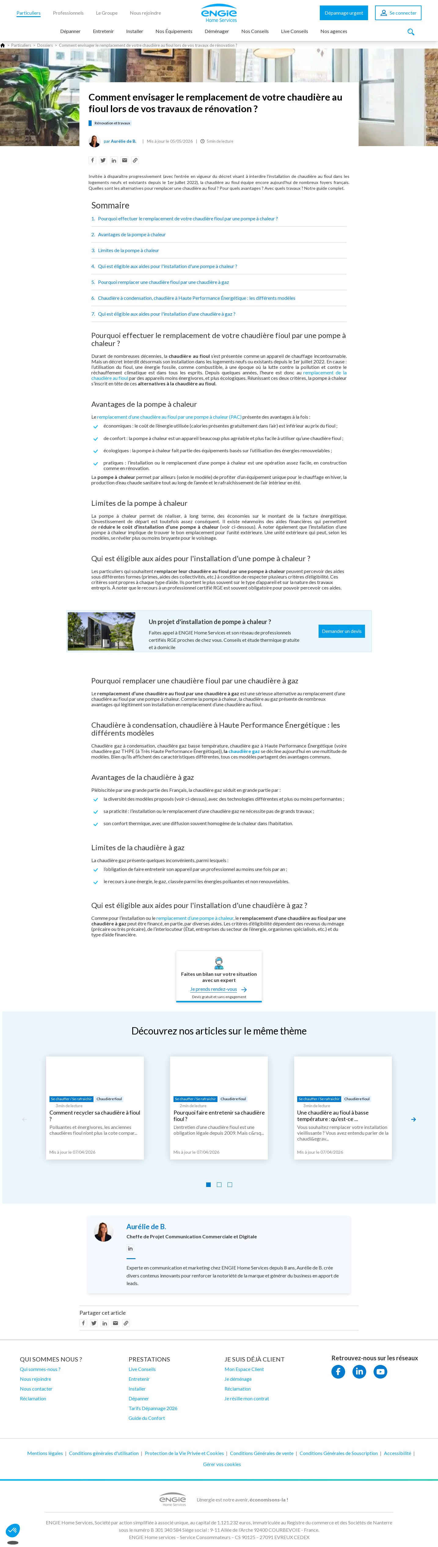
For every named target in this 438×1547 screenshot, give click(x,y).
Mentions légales (45, 1453)
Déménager (217, 31)
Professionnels (68, 13)
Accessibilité (397, 1453)
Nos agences (333, 31)
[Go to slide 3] (230, 1184)
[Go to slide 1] (208, 1184)
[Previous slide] (24, 1119)
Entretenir (103, 31)
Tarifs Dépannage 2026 (153, 1408)
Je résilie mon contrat (246, 1398)
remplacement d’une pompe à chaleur (194, 918)
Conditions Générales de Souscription (339, 1453)
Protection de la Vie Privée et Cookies (184, 1453)
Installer (134, 31)
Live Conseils (294, 31)
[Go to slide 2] (219, 1184)
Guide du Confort (147, 1418)
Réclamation (33, 1398)
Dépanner (70, 31)
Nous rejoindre (145, 13)
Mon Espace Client (244, 1369)
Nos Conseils (255, 31)
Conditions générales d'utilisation (104, 1453)
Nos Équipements (173, 31)
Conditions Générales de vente (262, 1453)
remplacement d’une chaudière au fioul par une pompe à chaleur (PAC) (169, 417)
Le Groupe (107, 13)
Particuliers (28, 13)
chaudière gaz (244, 751)
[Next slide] (413, 1119)
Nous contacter (36, 1388)
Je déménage (238, 1379)
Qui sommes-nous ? (40, 1369)
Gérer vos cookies (222, 1464)
